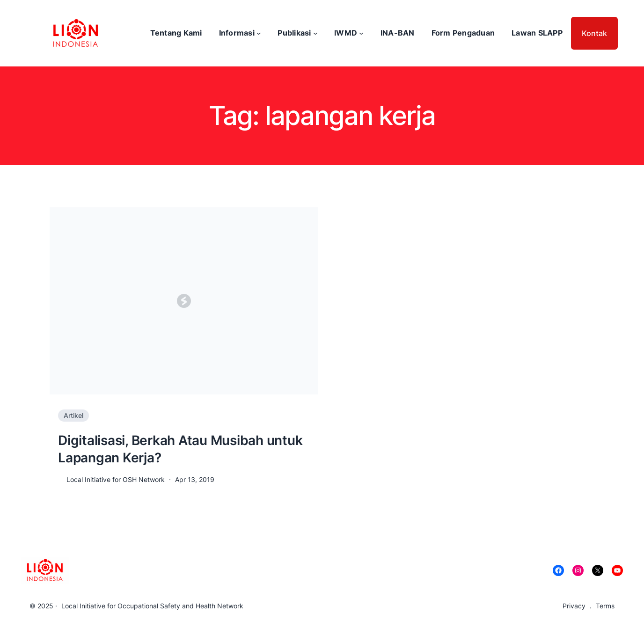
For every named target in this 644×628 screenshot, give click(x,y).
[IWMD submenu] (361, 33)
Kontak (594, 33)
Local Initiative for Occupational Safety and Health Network (152, 606)
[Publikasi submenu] (315, 33)
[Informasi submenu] (258, 33)
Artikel (73, 415)
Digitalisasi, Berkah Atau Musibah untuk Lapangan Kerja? (180, 448)
